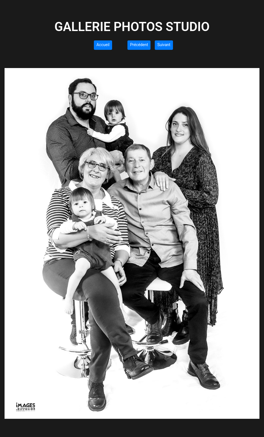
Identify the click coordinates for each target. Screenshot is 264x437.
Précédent (139, 44)
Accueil (103, 44)
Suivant (163, 44)
